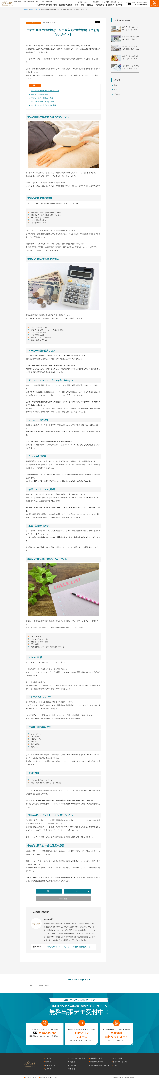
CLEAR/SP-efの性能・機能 (46, 5)
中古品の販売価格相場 (39, 94)
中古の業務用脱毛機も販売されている (45, 91)
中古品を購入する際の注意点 (42, 98)
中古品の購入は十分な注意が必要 (43, 105)
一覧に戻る (63, 899)
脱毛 (115, 90)
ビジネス (117, 94)
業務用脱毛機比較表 (96, 1061)
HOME (26, 9)
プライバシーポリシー (31, 1077)
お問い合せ (71, 1068)
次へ (77, 891)
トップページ (49, 1058)
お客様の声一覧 (50, 1065)
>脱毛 (47, 986)
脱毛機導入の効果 (65, 5)
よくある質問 (72, 1065)
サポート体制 (79, 5)
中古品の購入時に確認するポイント (44, 102)
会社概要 (96, 2)
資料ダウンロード (84, 2)
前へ (49, 891)
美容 (115, 85)
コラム (115, 1065)
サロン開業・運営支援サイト (111, 2)
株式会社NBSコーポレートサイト (57, 947)
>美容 (41, 986)
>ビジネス (33, 986)
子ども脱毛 (99, 5)
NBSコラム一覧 (36, 9)
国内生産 (90, 5)
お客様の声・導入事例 (114, 5)
